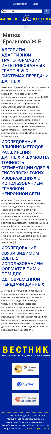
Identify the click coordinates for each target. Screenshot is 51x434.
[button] (25, 27)
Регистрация (20, 3)
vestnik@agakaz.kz (39, 428)
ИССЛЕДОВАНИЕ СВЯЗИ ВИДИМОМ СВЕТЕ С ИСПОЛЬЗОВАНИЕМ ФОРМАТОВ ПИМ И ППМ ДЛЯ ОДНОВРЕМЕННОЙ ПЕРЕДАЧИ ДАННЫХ (22, 266)
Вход (35, 3)
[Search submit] (47, 11)
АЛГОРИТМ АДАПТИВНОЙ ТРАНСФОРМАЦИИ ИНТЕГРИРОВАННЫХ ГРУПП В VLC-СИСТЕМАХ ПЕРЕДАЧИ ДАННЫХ (25, 65)
